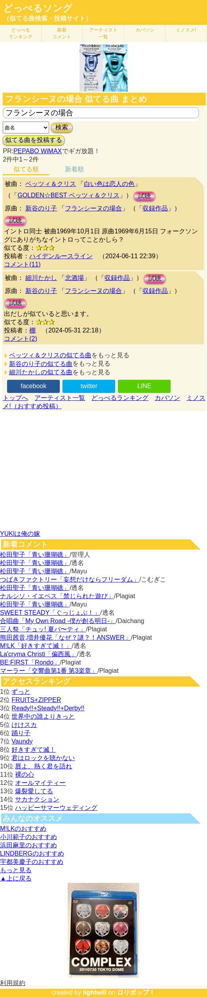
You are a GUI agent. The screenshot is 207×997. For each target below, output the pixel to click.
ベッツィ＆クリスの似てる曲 (50, 355)
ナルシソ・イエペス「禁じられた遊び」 (57, 596)
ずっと (20, 691)
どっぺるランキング (119, 397)
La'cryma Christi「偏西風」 (38, 654)
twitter (88, 386)
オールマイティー (40, 782)
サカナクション (37, 799)
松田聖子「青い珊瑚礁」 (35, 554)
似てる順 (26, 169)
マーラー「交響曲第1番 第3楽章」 (48, 670)
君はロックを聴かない (43, 758)
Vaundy (21, 741)
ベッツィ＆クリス (50, 183)
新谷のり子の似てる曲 (40, 363)
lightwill (94, 992)
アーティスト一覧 (59, 397)
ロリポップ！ (136, 992)
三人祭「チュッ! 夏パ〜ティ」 (43, 629)
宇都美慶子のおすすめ (31, 861)
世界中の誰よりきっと (43, 716)
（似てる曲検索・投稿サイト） (47, 18)
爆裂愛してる (34, 791)
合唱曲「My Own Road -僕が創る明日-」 (58, 621)
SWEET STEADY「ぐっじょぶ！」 (50, 612)
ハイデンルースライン (61, 256)
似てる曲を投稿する (33, 140)
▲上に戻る (16, 878)
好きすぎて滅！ (33, 749)
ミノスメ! (186, 30)
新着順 (74, 169)
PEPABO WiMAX (37, 151)
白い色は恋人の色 (109, 183)
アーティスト (103, 33)
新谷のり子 (41, 208)
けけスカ (24, 724)
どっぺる (20, 33)
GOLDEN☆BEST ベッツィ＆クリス (68, 195)
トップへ (15, 397)
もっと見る (16, 870)
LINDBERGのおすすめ (32, 853)
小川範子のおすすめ (28, 837)
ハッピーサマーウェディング (56, 807)
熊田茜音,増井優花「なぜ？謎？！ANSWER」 (65, 637)
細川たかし (41, 277)
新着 (61, 33)
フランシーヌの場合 (93, 208)
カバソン (144, 30)
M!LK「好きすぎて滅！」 (36, 645)
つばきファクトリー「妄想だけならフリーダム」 (69, 579)
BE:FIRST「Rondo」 (30, 662)
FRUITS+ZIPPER (36, 700)
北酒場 (74, 277)
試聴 (144, 196)
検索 (61, 127)
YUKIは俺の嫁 (20, 533)
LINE (144, 386)
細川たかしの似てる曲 (40, 372)
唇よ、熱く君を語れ (43, 766)
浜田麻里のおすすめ (28, 845)
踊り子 (20, 733)
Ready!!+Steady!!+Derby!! (47, 708)
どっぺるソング (37, 8)
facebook (33, 386)
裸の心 (24, 774)
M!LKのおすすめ (23, 828)
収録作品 (155, 208)
